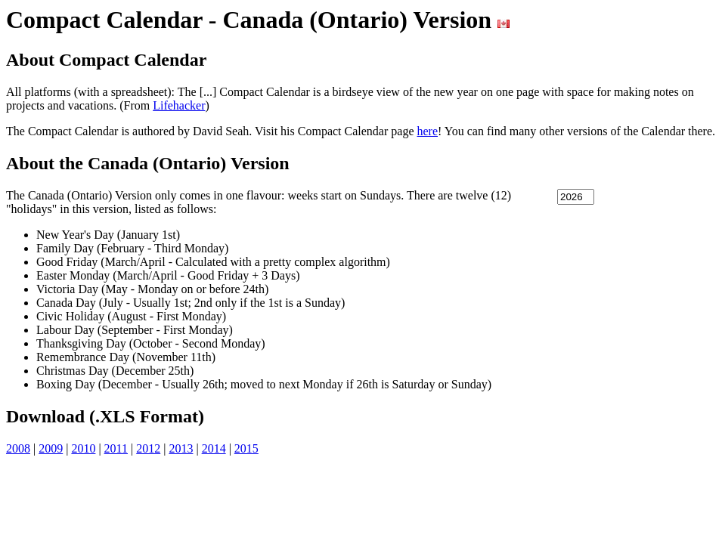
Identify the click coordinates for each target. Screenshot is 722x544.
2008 (18, 448)
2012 (148, 448)
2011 (116, 448)
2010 (83, 448)
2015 (246, 448)
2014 (214, 448)
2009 (51, 448)
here (427, 131)
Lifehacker (179, 105)
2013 (181, 448)
